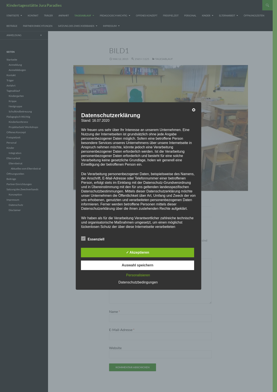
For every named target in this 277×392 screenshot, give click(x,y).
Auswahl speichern (137, 265)
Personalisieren (138, 275)
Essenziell (92, 238)
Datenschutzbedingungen (138, 282)
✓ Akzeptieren (137, 252)
